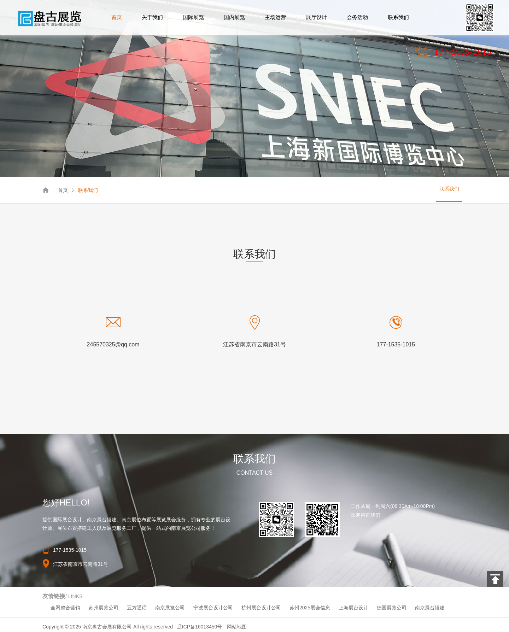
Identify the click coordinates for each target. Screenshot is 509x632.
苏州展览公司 (103, 607)
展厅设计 (316, 17)
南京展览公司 (170, 607)
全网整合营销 (65, 607)
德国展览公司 (391, 607)
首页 (116, 17)
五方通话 (137, 607)
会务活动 (357, 17)
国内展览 (234, 17)
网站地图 (237, 627)
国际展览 (193, 17)
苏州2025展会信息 (309, 607)
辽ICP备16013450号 (199, 627)
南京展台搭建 (430, 607)
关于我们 (152, 17)
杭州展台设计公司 (261, 607)
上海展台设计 (353, 607)
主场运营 (275, 17)
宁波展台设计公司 (213, 607)
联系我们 (398, 17)
